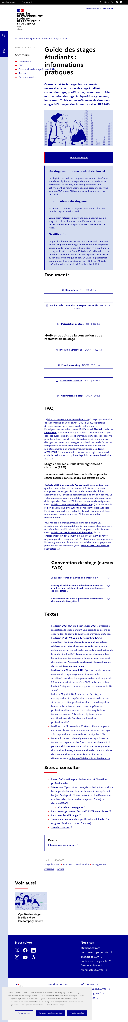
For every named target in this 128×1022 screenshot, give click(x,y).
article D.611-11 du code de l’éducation (71, 532)
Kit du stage (71, 290)
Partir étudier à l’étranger (65, 815)
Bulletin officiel (92, 8)
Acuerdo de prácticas (71, 380)
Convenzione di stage (72, 396)
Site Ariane (57, 787)
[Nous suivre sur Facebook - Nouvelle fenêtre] (118, 2)
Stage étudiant (61, 38)
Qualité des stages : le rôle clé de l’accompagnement (30, 917)
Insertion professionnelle (76, 864)
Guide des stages (79, 157)
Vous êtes (106, 8)
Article (60, 869)
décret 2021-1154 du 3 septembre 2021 (75, 625)
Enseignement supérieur (38, 38)
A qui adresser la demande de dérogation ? (74, 577)
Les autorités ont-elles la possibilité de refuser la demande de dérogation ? (77, 599)
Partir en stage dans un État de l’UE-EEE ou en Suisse (79, 811)
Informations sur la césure (62, 845)
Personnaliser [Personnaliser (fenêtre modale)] (24, 1013)
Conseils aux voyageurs (70, 807)
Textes (22, 79)
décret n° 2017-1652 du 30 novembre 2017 (77, 638)
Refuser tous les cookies (50, 1013)
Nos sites (26, 2)
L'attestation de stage (72, 324)
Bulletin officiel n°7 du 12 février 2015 (89, 758)
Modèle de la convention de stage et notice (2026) (76, 305)
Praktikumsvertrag (70, 365)
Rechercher (4, 34)
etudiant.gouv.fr (10, 2)
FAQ (21, 65)
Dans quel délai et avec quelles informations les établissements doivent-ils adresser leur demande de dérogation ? (78, 588)
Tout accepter (77, 1013)
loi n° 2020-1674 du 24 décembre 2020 (68, 419)
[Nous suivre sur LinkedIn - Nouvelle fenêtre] (122, 2)
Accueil (19, 38)
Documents (25, 61)
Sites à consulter (28, 83)
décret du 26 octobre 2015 (68, 670)
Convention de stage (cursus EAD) (27, 72)
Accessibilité (106, 2)
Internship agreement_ (71, 350)
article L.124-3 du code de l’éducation (66, 485)
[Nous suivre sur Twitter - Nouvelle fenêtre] (113, 2)
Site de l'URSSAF (60, 827)
